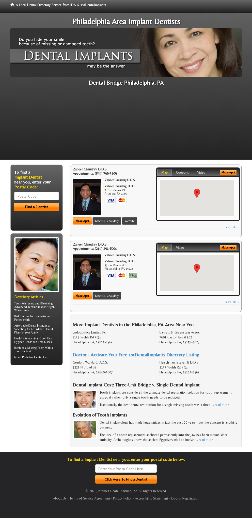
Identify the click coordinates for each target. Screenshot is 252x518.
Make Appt (82, 221)
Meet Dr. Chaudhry (107, 221)
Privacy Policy (122, 498)
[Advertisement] (126, 125)
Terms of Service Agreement (90, 498)
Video (201, 172)
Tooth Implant (22, 351)
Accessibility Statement (151, 498)
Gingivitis (40, 316)
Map (164, 172)
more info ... (232, 227)
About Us (59, 498)
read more (222, 405)
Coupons (182, 172)
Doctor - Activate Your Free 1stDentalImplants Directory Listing (136, 354)
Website (130, 221)
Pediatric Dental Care (35, 357)
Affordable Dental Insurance (31, 325)
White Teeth (21, 310)
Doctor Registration (185, 498)
